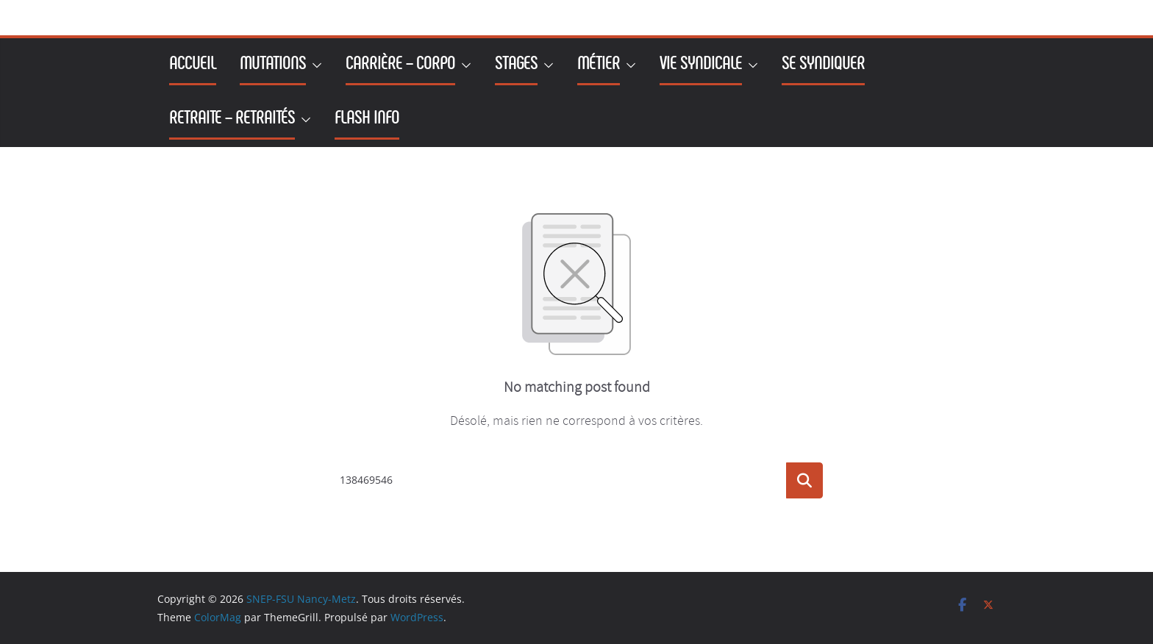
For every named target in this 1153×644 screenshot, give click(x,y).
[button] (314, 65)
